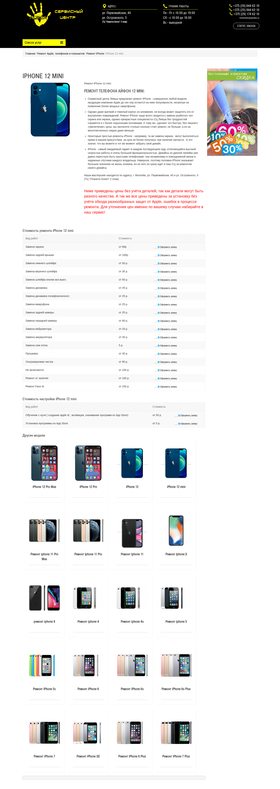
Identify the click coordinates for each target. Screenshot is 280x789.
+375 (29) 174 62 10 (246, 14)
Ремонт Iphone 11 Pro (88, 554)
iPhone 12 (132, 487)
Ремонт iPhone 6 (88, 689)
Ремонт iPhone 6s (132, 689)
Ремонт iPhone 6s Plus (176, 689)
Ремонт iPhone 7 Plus (176, 756)
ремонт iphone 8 (44, 622)
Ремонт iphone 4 (88, 622)
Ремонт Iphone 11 (132, 554)
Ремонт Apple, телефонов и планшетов (60, 53)
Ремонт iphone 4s (132, 622)
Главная (30, 53)
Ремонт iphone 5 (176, 622)
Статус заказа (246, 26)
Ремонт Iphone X (176, 554)
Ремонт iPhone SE (88, 756)
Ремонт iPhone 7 (44, 756)
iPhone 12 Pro (88, 487)
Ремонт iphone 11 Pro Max (44, 556)
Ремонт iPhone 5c (44, 689)
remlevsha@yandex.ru (249, 17)
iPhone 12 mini (176, 487)
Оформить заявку (165, 247)
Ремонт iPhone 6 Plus (132, 756)
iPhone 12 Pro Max (44, 487)
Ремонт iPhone (95, 53)
